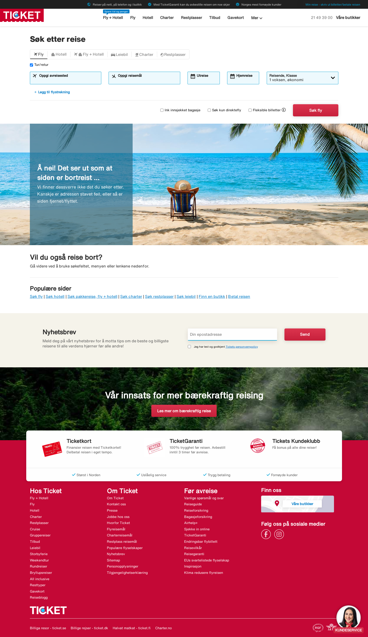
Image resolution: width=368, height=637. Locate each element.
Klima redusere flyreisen (203, 572)
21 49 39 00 (322, 17)
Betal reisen (239, 296)
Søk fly (315, 110)
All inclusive (39, 579)
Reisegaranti (194, 554)
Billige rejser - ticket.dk (89, 628)
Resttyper (37, 585)
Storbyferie (39, 554)
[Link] (267, 534)
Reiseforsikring (196, 510)
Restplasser (191, 17)
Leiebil (35, 548)
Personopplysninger (122, 566)
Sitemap (113, 560)
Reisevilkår (193, 548)
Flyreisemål (116, 529)
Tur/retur (39, 64)
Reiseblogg (39, 597)
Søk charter (131, 296)
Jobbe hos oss (118, 516)
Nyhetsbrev (116, 554)
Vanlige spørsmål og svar (204, 498)
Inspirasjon (192, 566)
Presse (112, 510)
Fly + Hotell (114, 17)
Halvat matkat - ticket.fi (132, 628)
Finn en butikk (212, 296)
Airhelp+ (191, 523)
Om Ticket (115, 498)
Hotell (148, 17)
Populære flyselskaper (125, 548)
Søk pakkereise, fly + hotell (92, 296)
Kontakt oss (116, 504)
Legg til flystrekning (52, 92)
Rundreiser (38, 566)
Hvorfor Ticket (118, 523)
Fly (133, 17)
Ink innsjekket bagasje (180, 110)
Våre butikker (348, 17)
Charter (167, 17)
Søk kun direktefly (224, 110)
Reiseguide (193, 504)
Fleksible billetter (264, 110)
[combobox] (68, 80)
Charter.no (163, 628)
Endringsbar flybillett (200, 541)
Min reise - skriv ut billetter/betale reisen (333, 4)
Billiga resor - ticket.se (48, 628)
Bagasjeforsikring (198, 516)
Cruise (35, 529)
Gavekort (235, 17)
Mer (256, 18)
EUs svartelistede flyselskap (206, 560)
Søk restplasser (159, 296)
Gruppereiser (40, 535)
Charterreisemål (119, 535)
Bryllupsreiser (41, 572)
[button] (38, 54)
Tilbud (214, 17)
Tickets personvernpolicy (242, 346)
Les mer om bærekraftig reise (184, 411)
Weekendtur (39, 560)
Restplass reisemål (122, 541)
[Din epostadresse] (232, 334)
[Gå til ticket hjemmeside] (22, 15)
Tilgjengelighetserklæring (127, 572)
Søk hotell (55, 296)
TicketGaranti (195, 535)
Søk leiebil (186, 296)
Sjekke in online (197, 529)
